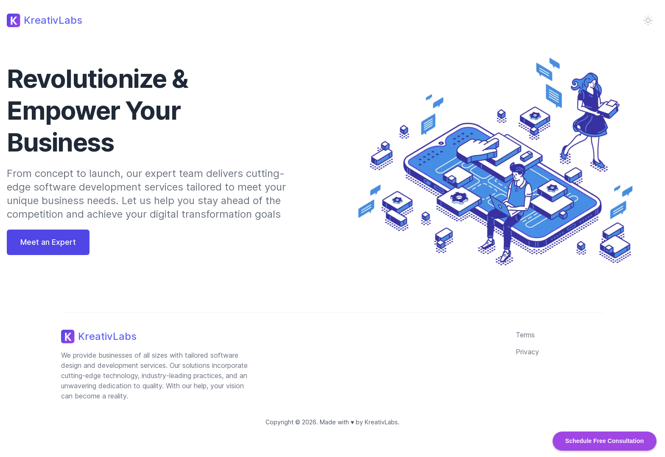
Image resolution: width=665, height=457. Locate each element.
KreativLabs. (382, 422)
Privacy (527, 352)
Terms (525, 335)
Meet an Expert (48, 242)
